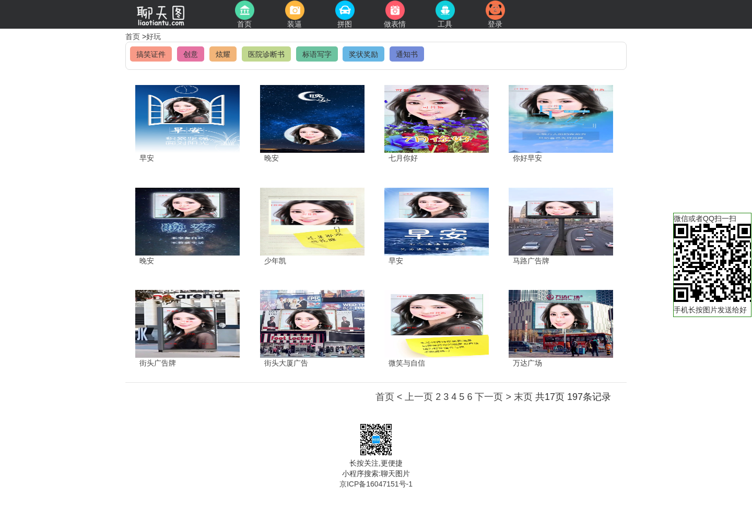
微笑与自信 (407, 363)
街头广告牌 (157, 363)
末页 (523, 397)
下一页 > (493, 397)
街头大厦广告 (286, 363)
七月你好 (403, 158)
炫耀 (223, 54)
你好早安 (527, 158)
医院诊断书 (266, 54)
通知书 (407, 54)
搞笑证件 (151, 54)
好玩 (153, 36)
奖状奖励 (363, 54)
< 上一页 (415, 397)
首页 (133, 36)
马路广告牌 (531, 261)
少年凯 (275, 261)
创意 (190, 54)
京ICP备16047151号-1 (376, 484)
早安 (146, 158)
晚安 (271, 158)
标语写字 (317, 54)
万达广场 (527, 363)
